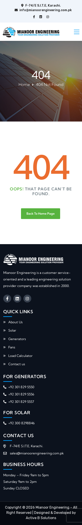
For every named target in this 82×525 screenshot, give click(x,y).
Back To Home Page (40, 214)
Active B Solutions (41, 518)
